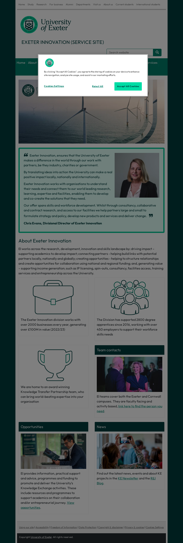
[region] (93, 75)
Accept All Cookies (128, 86)
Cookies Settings (54, 86)
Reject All (97, 86)
